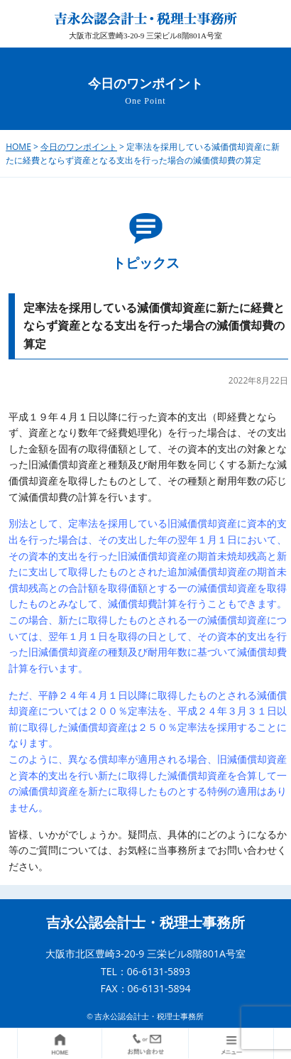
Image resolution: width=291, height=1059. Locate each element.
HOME (18, 147)
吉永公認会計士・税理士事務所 (145, 922)
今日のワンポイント (78, 147)
